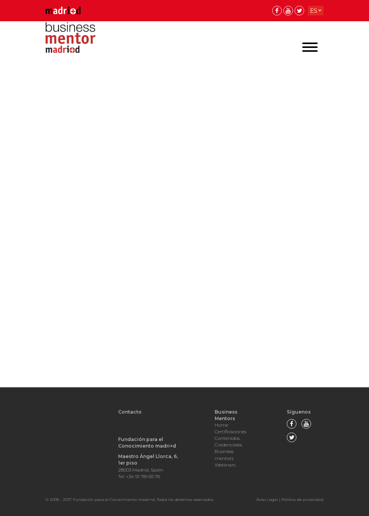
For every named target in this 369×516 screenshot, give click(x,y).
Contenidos (227, 438)
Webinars (225, 465)
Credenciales (228, 445)
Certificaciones (230, 431)
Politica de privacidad (302, 499)
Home (221, 425)
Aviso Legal (267, 499)
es (313, 10)
